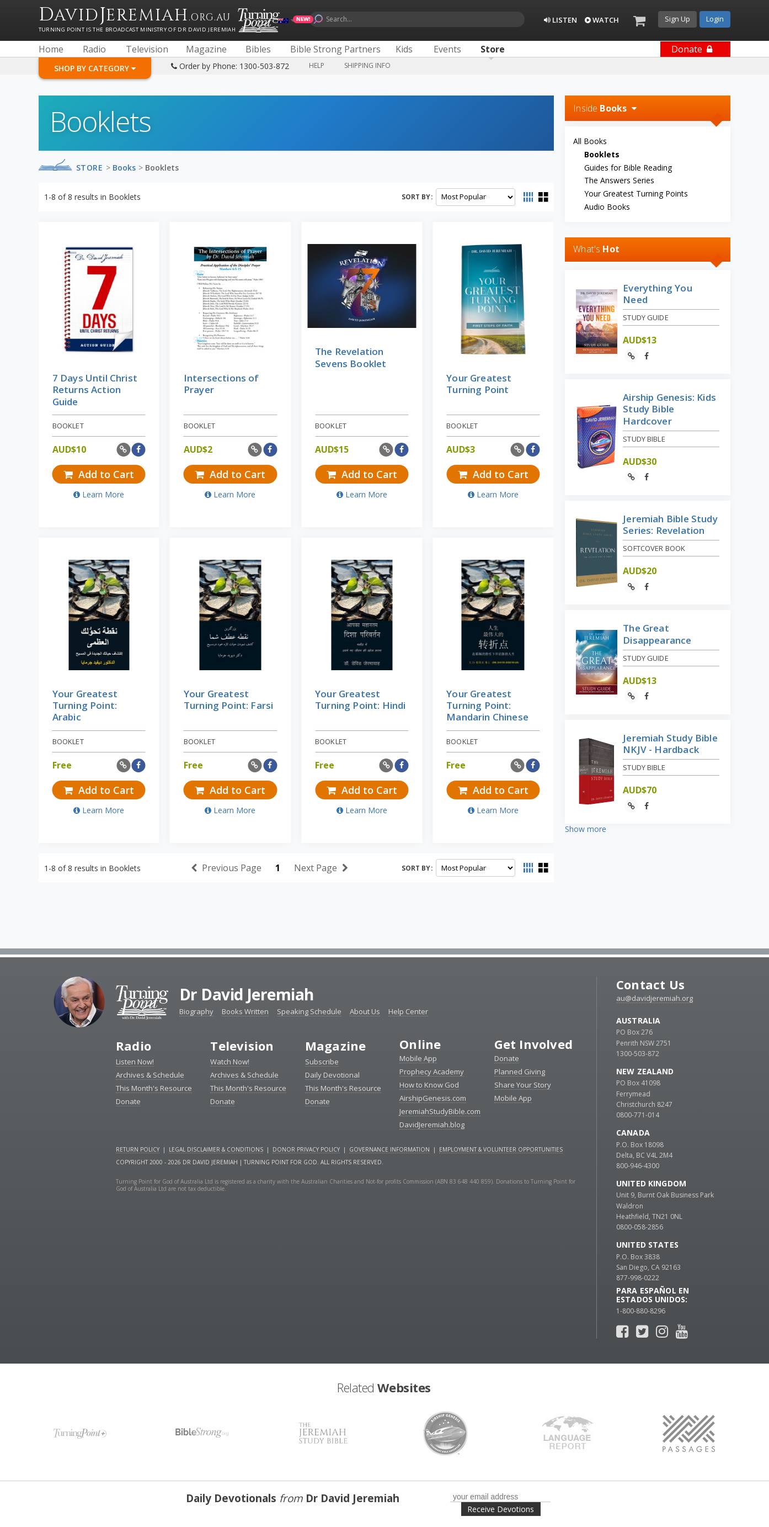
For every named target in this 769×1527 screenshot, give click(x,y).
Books (124, 167)
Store (89, 167)
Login (715, 19)
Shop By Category (95, 68)
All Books (590, 141)
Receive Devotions (500, 1509)
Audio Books (607, 207)
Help (316, 65)
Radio (133, 1045)
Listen (560, 20)
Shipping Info (367, 65)
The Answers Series (619, 180)
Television (242, 1045)
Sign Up (677, 19)
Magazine (335, 1045)
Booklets (162, 167)
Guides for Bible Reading (628, 167)
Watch (602, 20)
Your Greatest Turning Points (636, 193)
